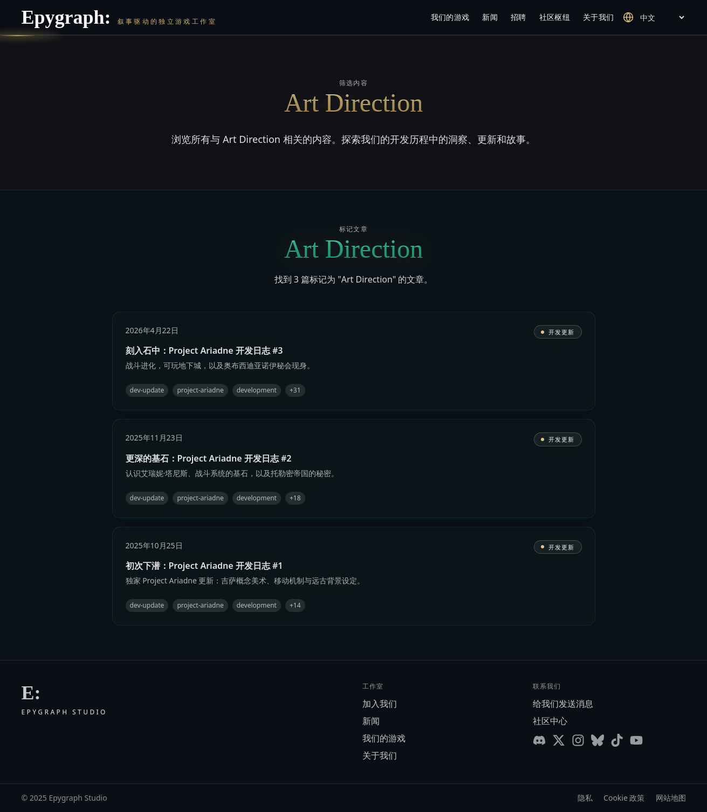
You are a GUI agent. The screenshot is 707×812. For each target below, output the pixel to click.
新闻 (490, 17)
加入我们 (379, 704)
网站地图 (671, 798)
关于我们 (598, 17)
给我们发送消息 (563, 704)
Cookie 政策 (623, 798)
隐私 (585, 798)
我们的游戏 (450, 17)
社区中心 (550, 721)
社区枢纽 (554, 17)
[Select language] (662, 17)
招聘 (518, 17)
